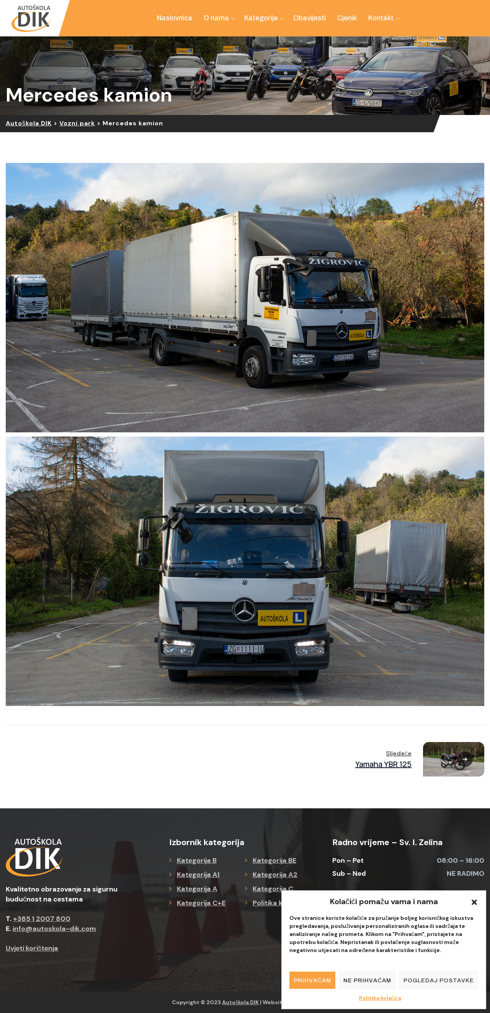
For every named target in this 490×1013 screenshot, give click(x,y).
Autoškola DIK (240, 1002)
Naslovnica (174, 18)
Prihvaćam (312, 980)
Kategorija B (197, 860)
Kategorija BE (274, 860)
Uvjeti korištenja (32, 948)
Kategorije (261, 18)
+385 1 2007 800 (41, 918)
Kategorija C (273, 888)
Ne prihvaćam (367, 980)
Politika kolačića (380, 998)
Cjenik (347, 18)
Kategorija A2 (275, 874)
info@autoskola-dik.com (54, 928)
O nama (216, 18)
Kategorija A (197, 888)
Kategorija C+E (201, 903)
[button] (474, 901)
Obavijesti (309, 18)
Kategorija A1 (198, 874)
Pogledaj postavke (438, 980)
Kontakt (381, 18)
